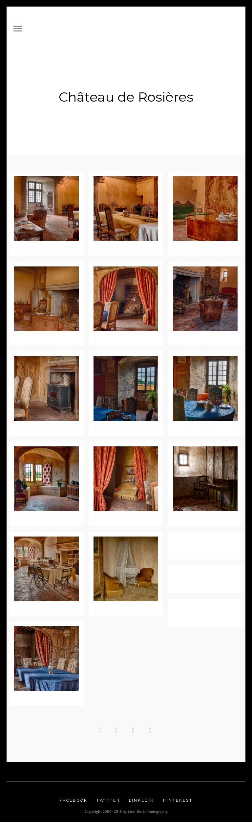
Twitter (108, 798)
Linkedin (141, 798)
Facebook (73, 798)
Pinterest (178, 798)
